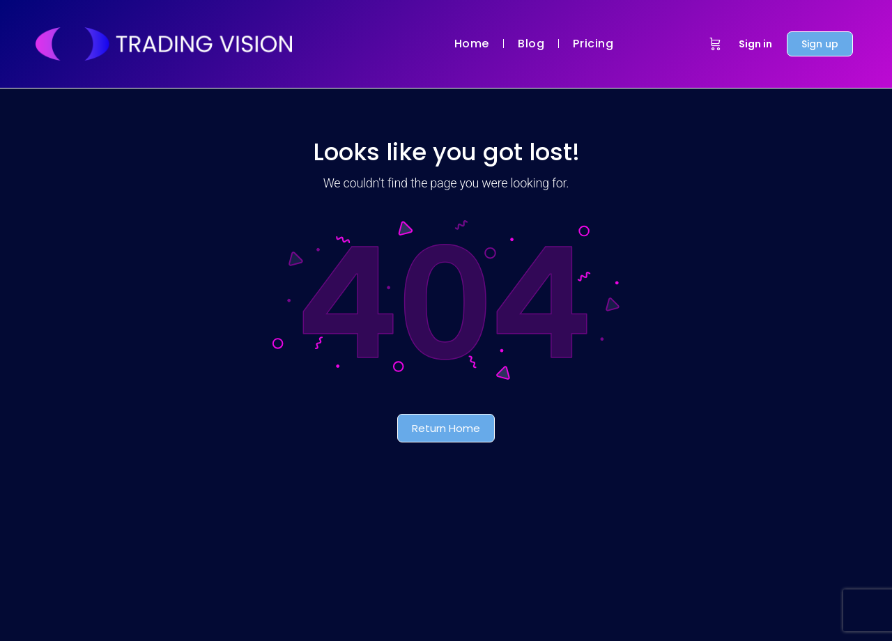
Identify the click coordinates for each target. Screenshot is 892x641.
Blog (531, 44)
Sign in (755, 44)
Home (471, 44)
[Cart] (715, 44)
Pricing (593, 44)
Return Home (446, 428)
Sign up (819, 44)
